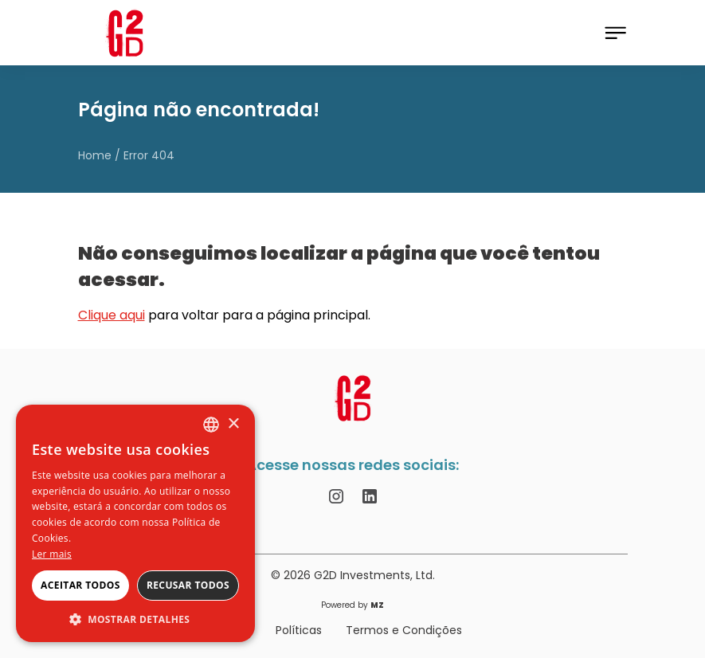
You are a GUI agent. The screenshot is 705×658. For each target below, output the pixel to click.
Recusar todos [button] (188, 585)
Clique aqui (111, 315)
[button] (135, 618)
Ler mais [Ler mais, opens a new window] (52, 554)
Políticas (299, 630)
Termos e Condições (404, 630)
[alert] (135, 523)
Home (95, 155)
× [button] (233, 424)
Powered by (352, 605)
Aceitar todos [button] (80, 585)
